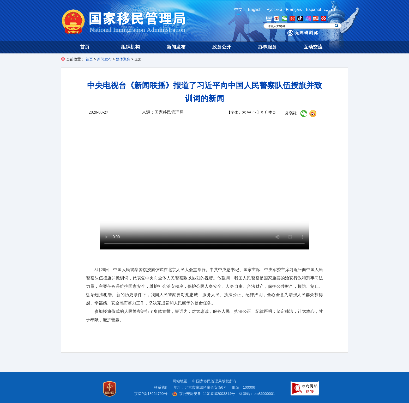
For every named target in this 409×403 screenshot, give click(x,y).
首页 (89, 59)
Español (313, 9)
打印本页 (268, 112)
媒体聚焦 (123, 59)
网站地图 (180, 381)
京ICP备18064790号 (150, 394)
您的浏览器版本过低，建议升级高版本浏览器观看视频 (204, 197)
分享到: (291, 113)
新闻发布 (104, 59)
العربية (329, 9)
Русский (274, 9)
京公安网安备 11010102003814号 (203, 394)
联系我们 (161, 387)
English (254, 9)
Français (294, 9)
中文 (238, 9)
